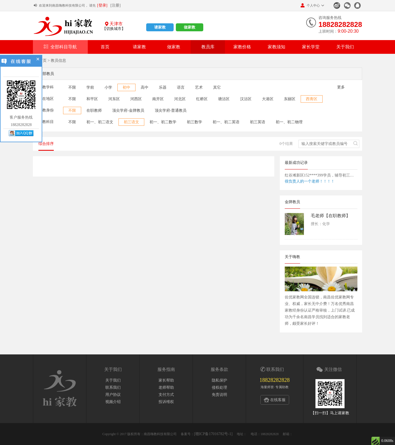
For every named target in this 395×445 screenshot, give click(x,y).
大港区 (267, 99)
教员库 (208, 46)
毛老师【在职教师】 (330, 215)
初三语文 (131, 122)
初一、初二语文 (99, 122)
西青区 (311, 99)
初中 (126, 87)
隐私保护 (219, 380)
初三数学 (194, 122)
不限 (72, 87)
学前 (90, 87)
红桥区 (202, 99)
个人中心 (310, 5)
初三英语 (257, 122)
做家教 (189, 27)
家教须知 (276, 46)
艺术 (199, 87)
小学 (108, 87)
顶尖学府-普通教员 (171, 110)
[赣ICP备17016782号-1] (213, 434)
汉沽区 (246, 99)
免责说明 (219, 395)
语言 (181, 87)
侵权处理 (219, 387)
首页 (105, 46)
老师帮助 (166, 387)
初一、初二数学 (162, 122)
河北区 (180, 99)
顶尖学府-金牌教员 (128, 110)
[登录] (102, 5)
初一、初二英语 (226, 122)
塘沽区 (224, 99)
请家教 (160, 27)
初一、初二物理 (289, 122)
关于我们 (345, 46)
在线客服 (278, 400)
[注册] (115, 5)
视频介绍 (113, 402)
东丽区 (289, 99)
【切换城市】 (113, 29)
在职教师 (94, 110)
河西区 (136, 99)
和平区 (92, 99)
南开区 (158, 99)
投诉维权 (166, 402)
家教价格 (242, 46)
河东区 (114, 99)
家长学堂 (311, 46)
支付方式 (166, 395)
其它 (217, 87)
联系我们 (113, 387)
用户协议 (113, 395)
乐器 (163, 87)
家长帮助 (166, 380)
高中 (144, 87)
